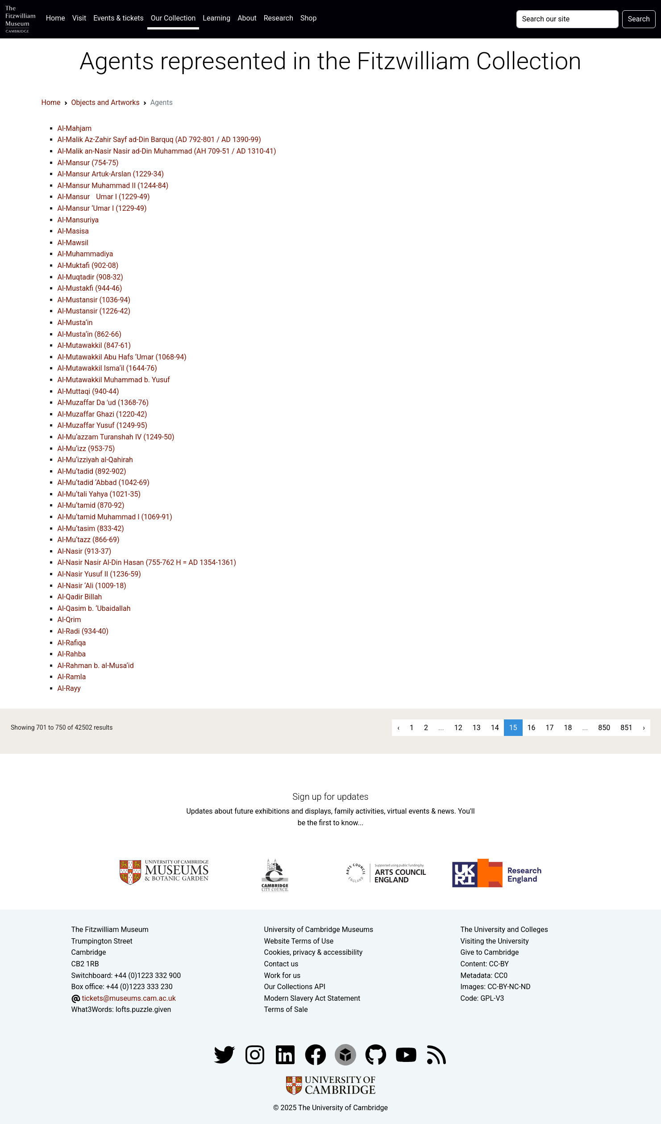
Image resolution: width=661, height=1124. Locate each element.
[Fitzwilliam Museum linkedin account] (316, 1054)
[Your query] (567, 19)
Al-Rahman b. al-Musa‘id (96, 665)
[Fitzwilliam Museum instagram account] (256, 1054)
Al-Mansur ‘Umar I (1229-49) (102, 208)
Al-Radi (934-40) (83, 631)
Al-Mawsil (73, 242)
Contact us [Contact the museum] (281, 964)
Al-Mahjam (75, 128)
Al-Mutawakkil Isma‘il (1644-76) (107, 368)
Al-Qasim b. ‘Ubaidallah (94, 608)
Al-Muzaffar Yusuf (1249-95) (103, 425)
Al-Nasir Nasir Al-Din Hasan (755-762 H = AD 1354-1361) (147, 562)
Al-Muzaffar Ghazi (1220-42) (102, 414)
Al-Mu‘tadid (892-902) (92, 471)
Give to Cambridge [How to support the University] (490, 952)
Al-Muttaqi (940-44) (88, 391)
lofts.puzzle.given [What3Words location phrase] (143, 1009)
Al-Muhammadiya (85, 254)
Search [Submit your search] (639, 19)
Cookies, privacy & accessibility (313, 952)
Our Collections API (295, 986)
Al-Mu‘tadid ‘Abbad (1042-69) (104, 482)
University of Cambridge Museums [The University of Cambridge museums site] (319, 929)
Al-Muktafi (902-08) (88, 265)
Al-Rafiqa (72, 643)
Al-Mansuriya (78, 220)
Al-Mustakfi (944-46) (90, 288)
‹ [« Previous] (398, 727)
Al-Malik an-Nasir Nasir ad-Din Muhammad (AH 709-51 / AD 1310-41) (167, 151)
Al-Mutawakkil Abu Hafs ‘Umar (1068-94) (122, 357)
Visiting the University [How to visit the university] (495, 941)
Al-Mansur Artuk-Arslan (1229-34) (111, 174)
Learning (216, 18)
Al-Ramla (72, 677)
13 (477, 727)
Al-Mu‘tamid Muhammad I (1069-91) (115, 517)
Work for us (282, 975)
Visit (79, 18)
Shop (308, 18)
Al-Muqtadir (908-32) (90, 277)
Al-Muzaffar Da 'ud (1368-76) (103, 402)
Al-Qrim (69, 619)
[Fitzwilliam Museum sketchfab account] (346, 1054)
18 (568, 727)
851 (626, 727)
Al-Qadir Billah (80, 597)
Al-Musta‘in (75, 322)
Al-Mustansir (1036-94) (94, 300)
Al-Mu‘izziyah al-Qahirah (95, 459)
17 (550, 727)
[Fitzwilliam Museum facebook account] (286, 1054)
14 (495, 727)
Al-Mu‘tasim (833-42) (91, 528)
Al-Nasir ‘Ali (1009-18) (92, 585)
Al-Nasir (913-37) (85, 551)
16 (532, 727)
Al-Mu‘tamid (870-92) (91, 505)
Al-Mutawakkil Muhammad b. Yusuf (114, 380)
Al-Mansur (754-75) (88, 163)
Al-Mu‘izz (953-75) (86, 448)
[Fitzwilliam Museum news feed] (436, 1054)
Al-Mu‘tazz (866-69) (89, 539)
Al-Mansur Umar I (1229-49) (104, 196)
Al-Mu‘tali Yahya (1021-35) (99, 494)
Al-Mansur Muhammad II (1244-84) (113, 185)
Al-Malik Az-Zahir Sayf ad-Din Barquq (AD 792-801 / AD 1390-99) (159, 139)
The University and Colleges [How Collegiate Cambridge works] (504, 929)
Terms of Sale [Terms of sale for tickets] (286, 1009)
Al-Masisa (73, 231)
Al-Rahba (72, 654)
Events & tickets (118, 18)
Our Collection (173, 18)
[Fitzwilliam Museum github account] (377, 1054)
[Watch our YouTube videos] (407, 1054)
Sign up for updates (330, 796)
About (247, 18)
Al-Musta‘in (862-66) (90, 334)
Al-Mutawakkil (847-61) (94, 345)
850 (604, 727)
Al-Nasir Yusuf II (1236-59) (99, 574)
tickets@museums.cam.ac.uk (128, 998)
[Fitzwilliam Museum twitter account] (225, 1054)
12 (458, 727)
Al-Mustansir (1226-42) (94, 311)
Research (278, 18)
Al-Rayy (69, 688)
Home (57, 17)
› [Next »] (644, 727)
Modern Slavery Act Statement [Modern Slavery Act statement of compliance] (312, 998)
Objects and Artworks (105, 102)
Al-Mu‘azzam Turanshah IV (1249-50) (116, 437)
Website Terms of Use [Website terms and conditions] (299, 941)
